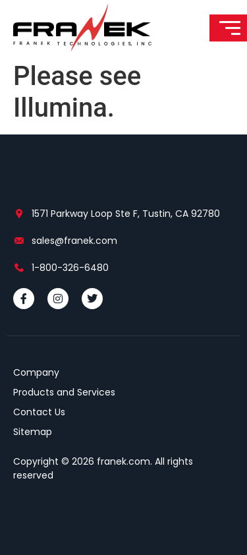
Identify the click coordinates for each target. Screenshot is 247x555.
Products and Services (64, 392)
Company (36, 372)
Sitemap (32, 431)
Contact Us (39, 412)
